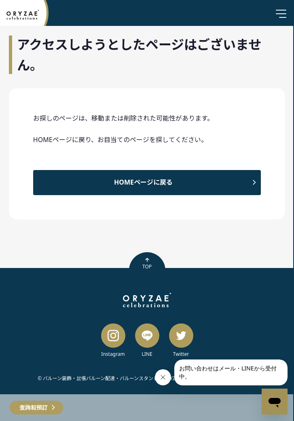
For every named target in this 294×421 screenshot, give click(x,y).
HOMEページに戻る (143, 182)
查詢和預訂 (33, 407)
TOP (147, 263)
